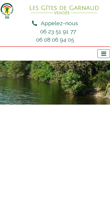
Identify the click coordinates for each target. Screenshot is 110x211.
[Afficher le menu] (103, 53)
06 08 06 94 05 (55, 39)
